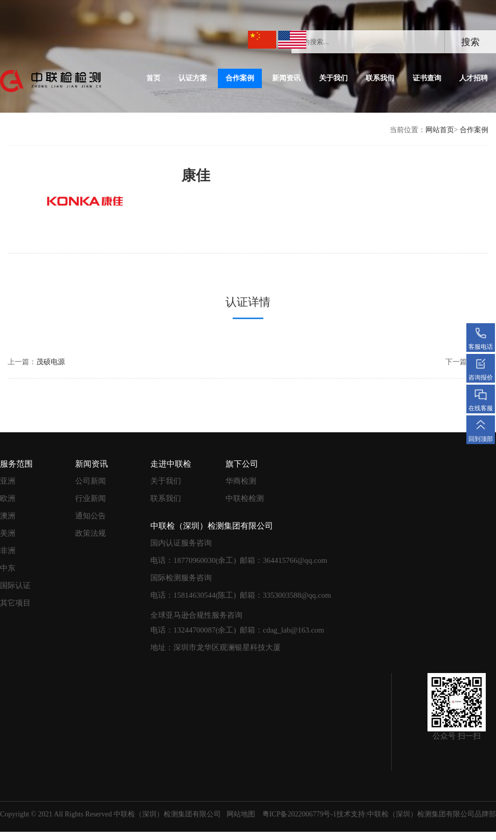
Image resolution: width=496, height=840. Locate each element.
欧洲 (7, 498)
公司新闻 (90, 481)
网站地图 (241, 814)
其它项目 (15, 603)
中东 (7, 568)
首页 (153, 78)
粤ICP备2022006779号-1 (299, 814)
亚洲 (7, 481)
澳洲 (7, 516)
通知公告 (90, 516)
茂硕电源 (50, 362)
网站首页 (439, 130)
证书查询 (427, 78)
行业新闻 (90, 498)
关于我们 (333, 78)
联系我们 (380, 78)
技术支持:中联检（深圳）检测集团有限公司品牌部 (416, 814)
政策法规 (90, 533)
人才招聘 (473, 78)
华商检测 (241, 481)
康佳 (190, 175)
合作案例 (240, 78)
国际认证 (15, 585)
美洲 (7, 533)
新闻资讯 (286, 78)
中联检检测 (245, 498)
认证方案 (192, 78)
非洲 (7, 551)
